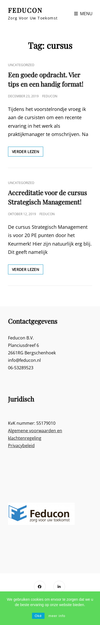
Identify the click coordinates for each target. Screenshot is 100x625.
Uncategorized (21, 65)
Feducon (49, 96)
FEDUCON (25, 10)
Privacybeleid (21, 445)
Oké (38, 616)
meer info (57, 616)
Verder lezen (27, 153)
